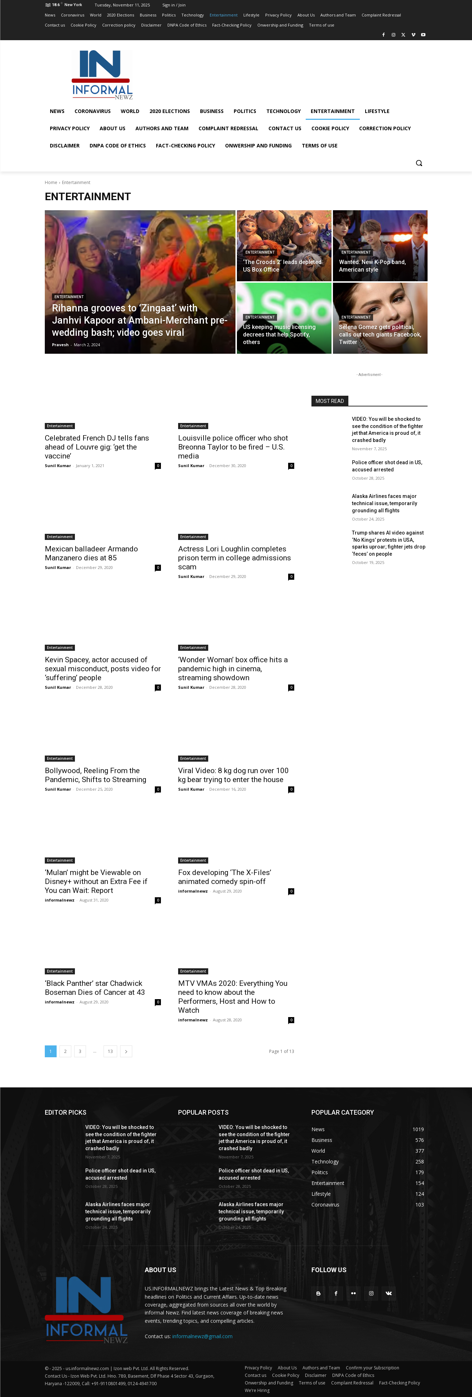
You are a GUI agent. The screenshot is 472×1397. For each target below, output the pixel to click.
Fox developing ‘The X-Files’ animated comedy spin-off (224, 877)
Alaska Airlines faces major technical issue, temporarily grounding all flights (384, 503)
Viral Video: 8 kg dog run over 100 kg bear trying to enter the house (233, 775)
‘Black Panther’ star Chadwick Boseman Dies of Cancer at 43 (95, 988)
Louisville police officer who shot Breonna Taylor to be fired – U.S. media (233, 447)
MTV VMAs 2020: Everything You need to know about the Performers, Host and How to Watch (232, 997)
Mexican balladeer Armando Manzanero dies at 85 (91, 553)
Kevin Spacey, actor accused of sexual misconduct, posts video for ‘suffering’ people (103, 668)
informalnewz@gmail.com (202, 1336)
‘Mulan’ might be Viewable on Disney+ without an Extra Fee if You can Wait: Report (96, 881)
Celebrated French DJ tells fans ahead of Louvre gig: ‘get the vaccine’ (97, 447)
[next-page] (126, 1051)
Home (51, 182)
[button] (419, 162)
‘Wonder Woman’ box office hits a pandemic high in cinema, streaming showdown (233, 668)
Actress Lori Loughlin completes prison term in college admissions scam (234, 558)
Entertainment (69, 297)
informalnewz (60, 900)
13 (110, 1051)
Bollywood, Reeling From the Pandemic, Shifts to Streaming (95, 775)
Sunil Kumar (58, 465)
